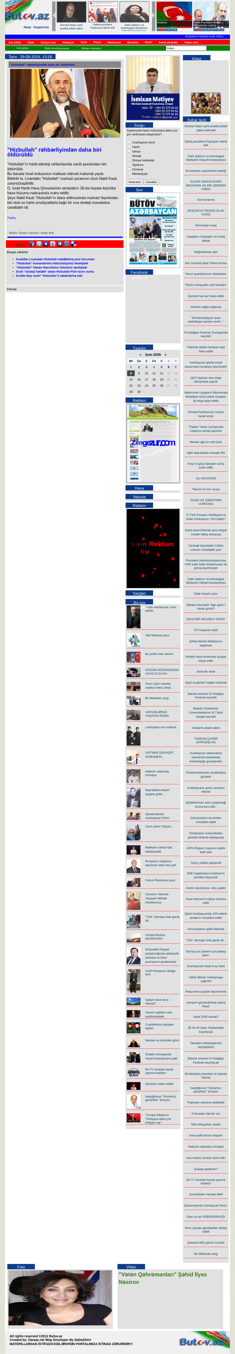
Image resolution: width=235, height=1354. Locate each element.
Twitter (39, 244)
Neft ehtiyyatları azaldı (206, 1124)
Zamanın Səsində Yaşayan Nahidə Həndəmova (156, 898)
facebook (32, 244)
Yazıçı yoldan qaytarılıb (205, 862)
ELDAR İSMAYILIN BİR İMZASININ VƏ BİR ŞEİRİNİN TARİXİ (206, 185)
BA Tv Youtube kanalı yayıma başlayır (159, 1071)
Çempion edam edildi (159, 1084)
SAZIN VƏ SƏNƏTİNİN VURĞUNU (205, 502)
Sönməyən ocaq (206, 225)
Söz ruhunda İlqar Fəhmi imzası (206, 263)
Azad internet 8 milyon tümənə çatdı (206, 900)
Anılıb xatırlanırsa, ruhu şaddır (206, 888)
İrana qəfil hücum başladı (205, 1135)
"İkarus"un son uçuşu (206, 489)
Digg (60, 244)
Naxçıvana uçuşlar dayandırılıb (205, 991)
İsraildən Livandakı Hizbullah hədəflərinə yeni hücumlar (55, 259)
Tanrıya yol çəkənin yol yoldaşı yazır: (206, 953)
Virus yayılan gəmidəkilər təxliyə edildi (206, 1229)
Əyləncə (137, 165)
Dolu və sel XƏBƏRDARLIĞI (206, 1216)
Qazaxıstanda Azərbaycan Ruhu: (206, 1205)
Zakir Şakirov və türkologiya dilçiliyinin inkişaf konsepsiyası (138, 28)
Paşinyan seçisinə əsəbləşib (205, 1102)
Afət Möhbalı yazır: (157, 635)
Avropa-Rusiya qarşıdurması (155, 936)
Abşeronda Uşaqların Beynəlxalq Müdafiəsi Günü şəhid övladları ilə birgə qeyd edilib (205, 396)
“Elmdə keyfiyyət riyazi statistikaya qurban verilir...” (206, 319)
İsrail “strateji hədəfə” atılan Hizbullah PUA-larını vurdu (55, 271)
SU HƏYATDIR (206, 478)
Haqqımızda (41, 27)
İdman (136, 151)
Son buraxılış (206, 199)
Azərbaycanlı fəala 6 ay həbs (206, 966)
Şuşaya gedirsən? (206, 1169)
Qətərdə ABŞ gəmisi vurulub (205, 1242)
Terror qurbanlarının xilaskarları (206, 274)
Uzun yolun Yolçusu (158, 826)
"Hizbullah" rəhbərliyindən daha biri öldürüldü (42, 64)
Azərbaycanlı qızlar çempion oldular (205, 789)
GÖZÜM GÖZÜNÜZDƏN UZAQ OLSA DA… (162, 671)
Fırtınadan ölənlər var (206, 1113)
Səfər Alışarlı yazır (206, 593)
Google (53, 244)
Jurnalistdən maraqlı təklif (206, 1194)
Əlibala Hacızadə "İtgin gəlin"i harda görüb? (205, 606)
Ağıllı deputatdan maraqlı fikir (206, 452)
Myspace (46, 244)
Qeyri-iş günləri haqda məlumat (206, 682)
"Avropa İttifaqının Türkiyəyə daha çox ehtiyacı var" (158, 1118)
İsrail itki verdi (206, 671)
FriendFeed (67, 244)
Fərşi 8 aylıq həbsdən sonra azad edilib (205, 465)
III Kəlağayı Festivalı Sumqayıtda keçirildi (206, 334)
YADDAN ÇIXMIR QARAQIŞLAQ (206, 740)
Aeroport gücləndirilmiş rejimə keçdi (206, 1004)
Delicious (73, 244)
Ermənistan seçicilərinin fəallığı (205, 170)
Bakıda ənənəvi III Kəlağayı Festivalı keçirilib (206, 695)
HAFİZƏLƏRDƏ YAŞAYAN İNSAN (157, 713)
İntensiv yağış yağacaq (206, 307)
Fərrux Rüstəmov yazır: (160, 880)
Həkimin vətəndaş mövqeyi (206, 1146)
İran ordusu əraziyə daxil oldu (205, 1158)
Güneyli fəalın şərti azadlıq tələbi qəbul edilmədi (75, 28)
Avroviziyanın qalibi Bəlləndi (205, 929)
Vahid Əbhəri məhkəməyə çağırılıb (206, 979)
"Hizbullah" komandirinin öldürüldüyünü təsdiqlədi (52, 263)
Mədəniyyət (139, 173)
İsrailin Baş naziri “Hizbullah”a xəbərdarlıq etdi (49, 275)
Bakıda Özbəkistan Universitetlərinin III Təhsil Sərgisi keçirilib (206, 712)
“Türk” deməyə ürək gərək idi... (206, 940)
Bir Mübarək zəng (156, 698)
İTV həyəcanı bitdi (206, 630)
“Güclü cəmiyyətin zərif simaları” (206, 285)
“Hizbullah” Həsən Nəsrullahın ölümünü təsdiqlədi (51, 267)
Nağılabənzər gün (206, 252)
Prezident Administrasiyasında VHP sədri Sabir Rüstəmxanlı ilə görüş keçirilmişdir (206, 564)
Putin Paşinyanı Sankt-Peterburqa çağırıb (207, 24)
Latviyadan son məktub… (162, 727)
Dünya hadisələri (142, 160)
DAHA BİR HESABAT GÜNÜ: (205, 619)
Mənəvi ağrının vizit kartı (206, 442)
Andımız (162, 22)
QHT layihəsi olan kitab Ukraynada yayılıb (205, 379)
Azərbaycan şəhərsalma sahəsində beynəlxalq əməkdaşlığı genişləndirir (205, 757)
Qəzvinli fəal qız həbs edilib (206, 296)
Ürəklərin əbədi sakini (206, 728)
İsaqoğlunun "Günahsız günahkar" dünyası (160, 1098)
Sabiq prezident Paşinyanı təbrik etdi (106, 26)
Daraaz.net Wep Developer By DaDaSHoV (59, 1340)
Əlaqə (27, 27)
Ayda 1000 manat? (205, 1016)
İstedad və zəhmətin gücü (162, 1040)
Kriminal (137, 169)
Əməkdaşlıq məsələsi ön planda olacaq (206, 1075)
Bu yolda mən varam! (159, 654)
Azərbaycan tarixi (143, 142)
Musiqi (136, 156)
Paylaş (11, 217)
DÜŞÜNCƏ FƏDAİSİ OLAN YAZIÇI (210, 36)
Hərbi (135, 147)
